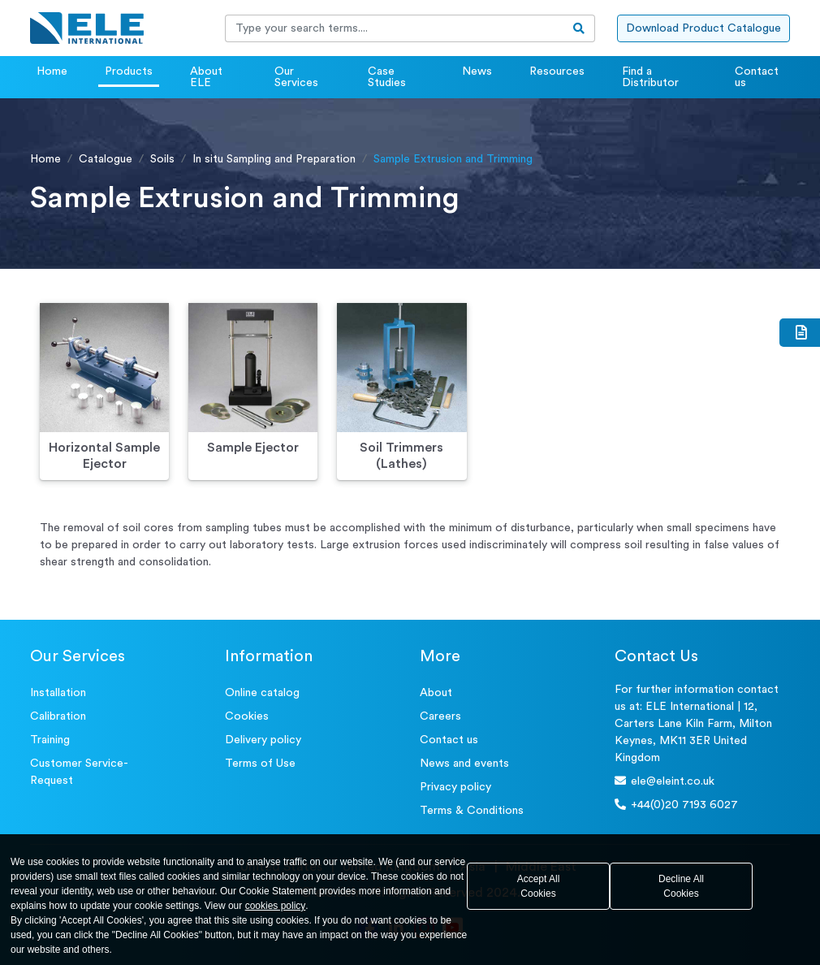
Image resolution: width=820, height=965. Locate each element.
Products (129, 71)
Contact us (757, 77)
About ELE (206, 77)
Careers (440, 716)
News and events (464, 763)
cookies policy (275, 905)
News (477, 71)
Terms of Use (260, 763)
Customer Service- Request (79, 772)
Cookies (247, 716)
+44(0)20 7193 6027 (676, 804)
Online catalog (262, 693)
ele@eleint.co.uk (664, 781)
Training (50, 740)
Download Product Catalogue (703, 28)
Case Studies (387, 77)
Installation (58, 693)
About (436, 693)
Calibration (58, 716)
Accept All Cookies (538, 886)
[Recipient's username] (394, 28)
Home (52, 71)
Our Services (296, 77)
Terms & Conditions (472, 810)
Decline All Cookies (681, 886)
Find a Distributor (650, 77)
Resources (557, 71)
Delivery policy (263, 740)
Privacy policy (455, 787)
